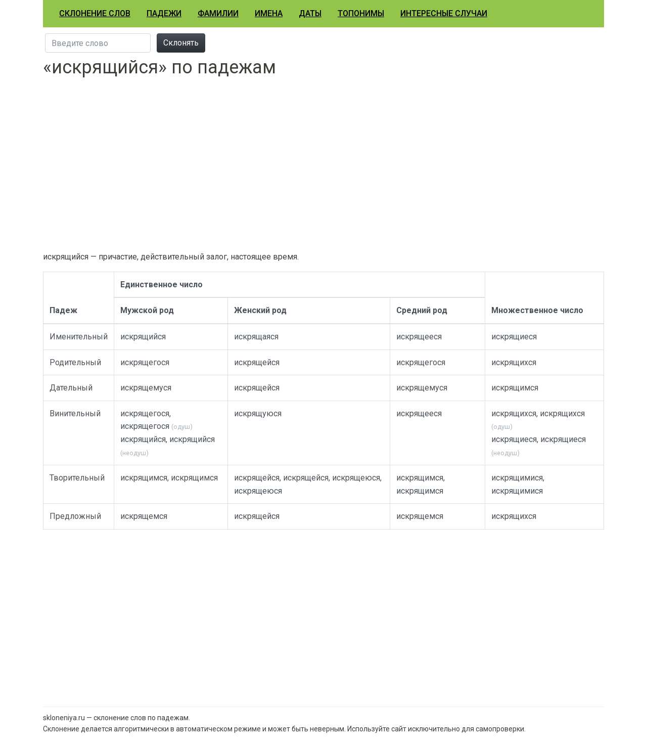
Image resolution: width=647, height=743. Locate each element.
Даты (310, 13)
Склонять (181, 43)
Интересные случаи (443, 13)
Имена (269, 13)
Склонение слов (94, 13)
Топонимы (361, 13)
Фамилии (218, 13)
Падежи (164, 13)
